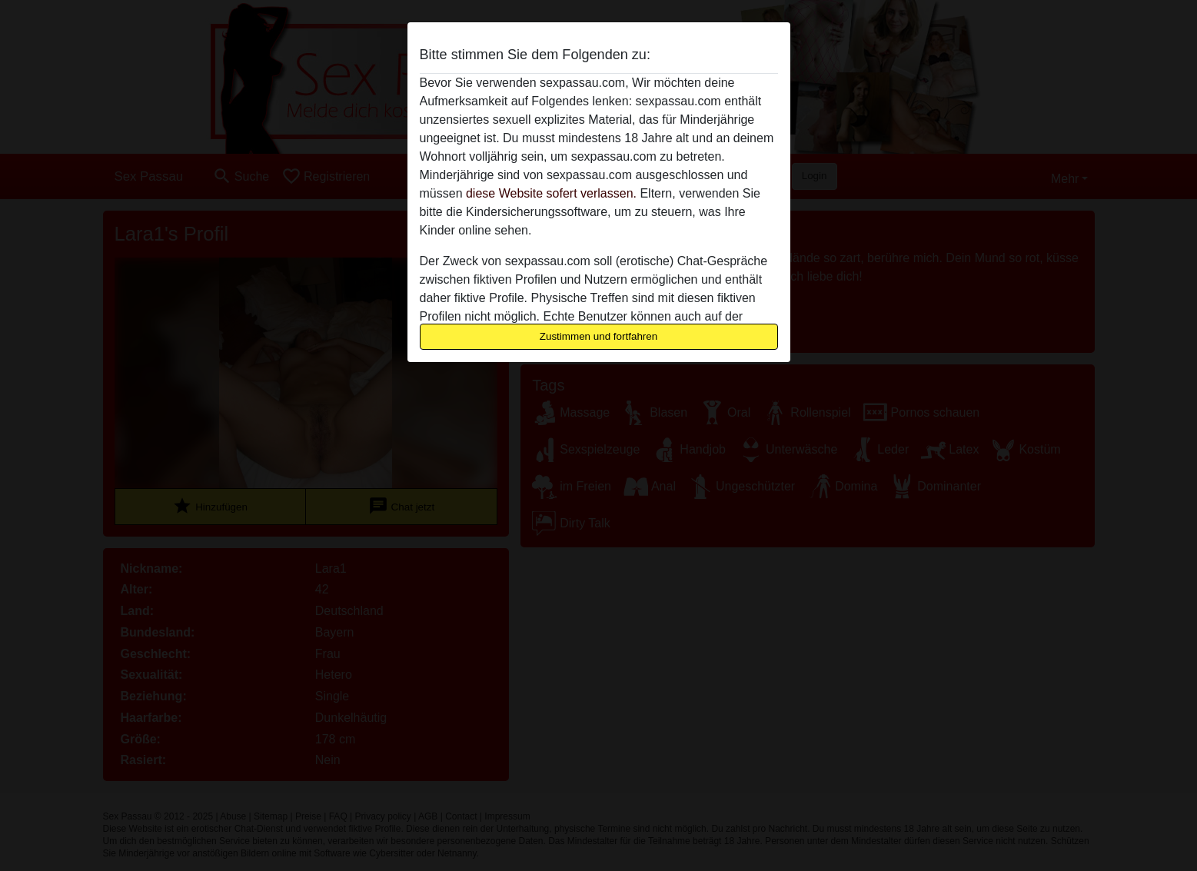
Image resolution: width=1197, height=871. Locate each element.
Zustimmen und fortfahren (599, 336)
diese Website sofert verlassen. (551, 193)
